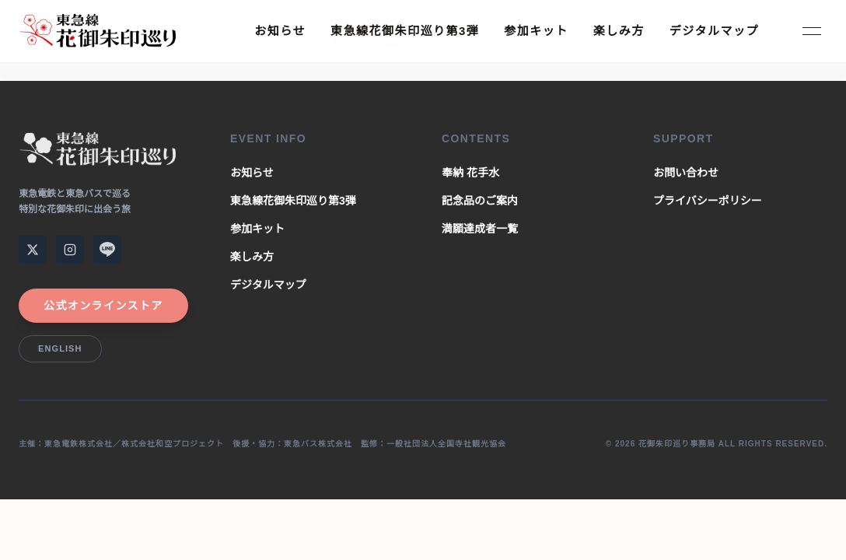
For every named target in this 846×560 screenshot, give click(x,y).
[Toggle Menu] (811, 31)
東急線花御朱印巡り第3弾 (404, 30)
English (60, 348)
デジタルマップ (714, 30)
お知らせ (280, 30)
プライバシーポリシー (707, 200)
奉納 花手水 (470, 172)
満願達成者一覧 (480, 228)
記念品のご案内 (480, 200)
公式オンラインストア (103, 305)
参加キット (536, 30)
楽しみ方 (619, 30)
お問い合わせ (685, 172)
